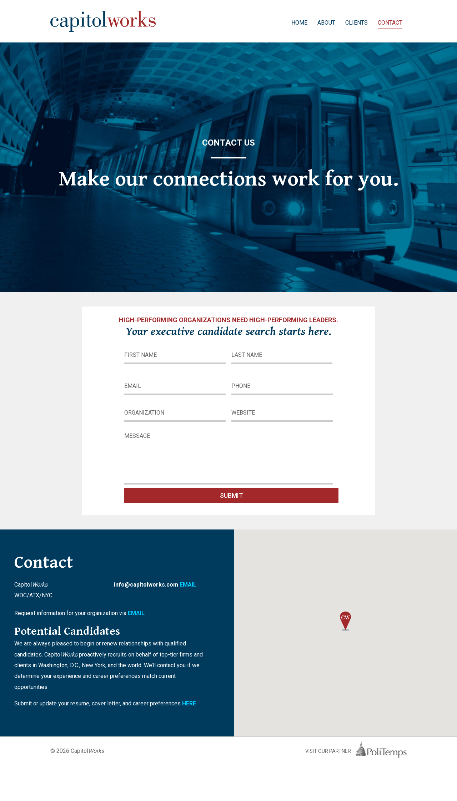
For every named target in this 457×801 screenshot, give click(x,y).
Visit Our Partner (356, 751)
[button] (345, 622)
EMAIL (188, 584)
